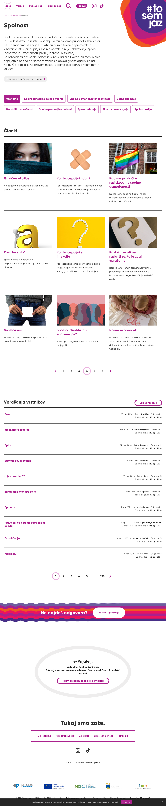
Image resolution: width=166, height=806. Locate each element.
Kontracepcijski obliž (73, 178)
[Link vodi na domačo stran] (150, 16)
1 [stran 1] (63, 371)
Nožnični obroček (123, 330)
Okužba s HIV (14, 252)
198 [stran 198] (102, 576)
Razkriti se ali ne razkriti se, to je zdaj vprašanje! (125, 256)
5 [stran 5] (94, 371)
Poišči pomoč (54, 6)
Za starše (84, 735)
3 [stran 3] (79, 371)
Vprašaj (20, 6)
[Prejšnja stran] (56, 371)
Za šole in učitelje (103, 735)
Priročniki (123, 735)
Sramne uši (13, 330)
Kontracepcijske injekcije (70, 254)
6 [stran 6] (102, 371)
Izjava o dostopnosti (118, 798)
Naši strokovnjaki (65, 735)
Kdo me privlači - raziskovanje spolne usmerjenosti (125, 182)
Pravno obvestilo (99, 798)
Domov (6, 16)
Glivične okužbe (16, 178)
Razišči (8, 6)
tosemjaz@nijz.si (92, 762)
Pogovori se (35, 6)
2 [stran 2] (71, 371)
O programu (44, 735)
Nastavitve (126, 802)
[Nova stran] (110, 371)
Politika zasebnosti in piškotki (77, 798)
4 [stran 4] (87, 371)
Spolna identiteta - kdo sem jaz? (72, 332)
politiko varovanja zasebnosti (107, 802)
